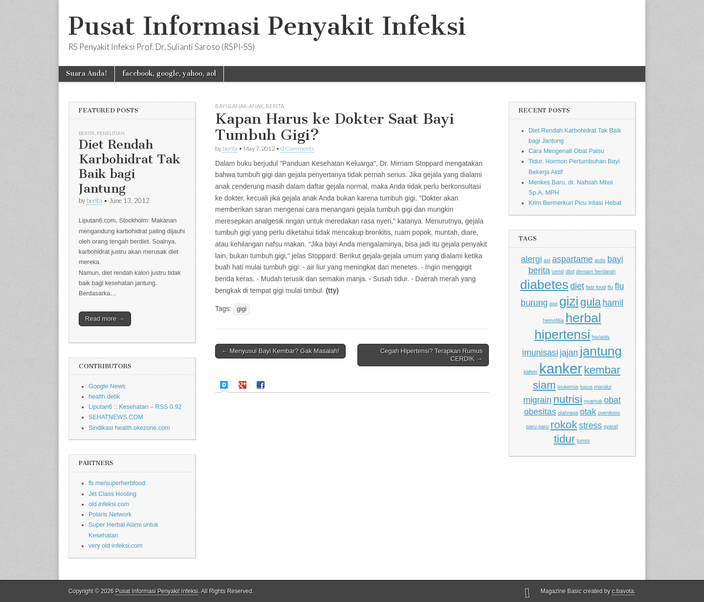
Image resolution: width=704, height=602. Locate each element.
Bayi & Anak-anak (239, 106)
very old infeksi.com (115, 545)
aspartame (572, 259)
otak (588, 412)
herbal (583, 318)
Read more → (105, 318)
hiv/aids (601, 337)
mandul (602, 387)
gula (590, 302)
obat (612, 400)
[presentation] (225, 385)
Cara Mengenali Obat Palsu (566, 151)
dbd (570, 271)
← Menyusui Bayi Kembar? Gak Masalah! (280, 351)
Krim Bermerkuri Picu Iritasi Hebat (574, 203)
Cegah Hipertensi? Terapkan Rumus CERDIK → (431, 354)
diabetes (544, 284)
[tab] (225, 385)
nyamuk (593, 401)
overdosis (609, 413)
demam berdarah (596, 271)
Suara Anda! (86, 73)
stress (590, 425)
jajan (569, 352)
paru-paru (537, 426)
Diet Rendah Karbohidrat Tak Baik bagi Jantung (129, 166)
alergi (531, 259)
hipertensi (562, 334)
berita (94, 200)
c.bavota (623, 591)
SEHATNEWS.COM (115, 417)
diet (577, 286)
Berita (87, 133)
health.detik (104, 396)
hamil (612, 303)
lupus (586, 387)
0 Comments (297, 148)
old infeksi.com (108, 504)
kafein (530, 372)
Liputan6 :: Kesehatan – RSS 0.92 (134, 406)
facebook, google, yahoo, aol (169, 73)
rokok (563, 425)
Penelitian (111, 133)
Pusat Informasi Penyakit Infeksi (267, 26)
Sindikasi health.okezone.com (129, 427)
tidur (564, 439)
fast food (596, 287)
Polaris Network (110, 514)
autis (600, 260)
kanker (560, 368)
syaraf (611, 426)
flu (610, 287)
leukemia (567, 387)
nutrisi (568, 399)
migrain (537, 400)
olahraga (568, 413)
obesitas (540, 412)
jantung (601, 351)
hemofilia (553, 320)
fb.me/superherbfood (116, 483)
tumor (583, 441)
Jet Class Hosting (112, 494)
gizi (568, 301)
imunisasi (540, 352)
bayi (615, 259)
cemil (557, 271)
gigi (241, 309)
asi (547, 260)
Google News (107, 386)
